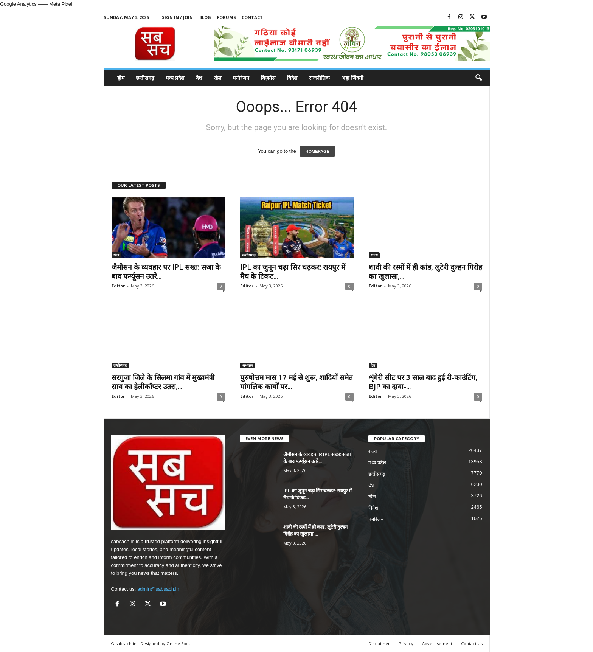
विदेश (292, 77)
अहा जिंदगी (352, 77)
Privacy (406, 643)
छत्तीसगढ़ (145, 77)
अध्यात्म (247, 365)
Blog (205, 17)
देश (199, 77)
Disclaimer (379, 643)
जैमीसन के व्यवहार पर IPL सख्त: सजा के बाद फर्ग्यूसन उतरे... (166, 271)
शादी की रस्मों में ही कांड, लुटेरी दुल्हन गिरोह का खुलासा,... (425, 271)
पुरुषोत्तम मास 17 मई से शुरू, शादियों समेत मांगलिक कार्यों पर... (296, 382)
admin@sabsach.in (158, 589)
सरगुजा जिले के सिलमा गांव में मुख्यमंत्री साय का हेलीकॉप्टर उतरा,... (163, 382)
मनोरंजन (241, 77)
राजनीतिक (319, 77)
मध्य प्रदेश (175, 77)
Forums (226, 17)
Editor (118, 286)
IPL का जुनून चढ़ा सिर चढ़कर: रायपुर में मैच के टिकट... (292, 271)
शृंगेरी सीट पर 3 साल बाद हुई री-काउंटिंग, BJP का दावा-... (423, 382)
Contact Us (472, 643)
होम (120, 77)
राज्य (374, 255)
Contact (252, 17)
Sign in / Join (177, 17)
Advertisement (437, 643)
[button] (478, 78)
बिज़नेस (268, 77)
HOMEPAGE (317, 151)
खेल (217, 77)
